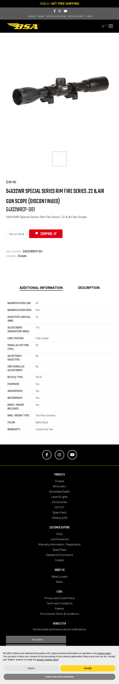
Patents (59, 608)
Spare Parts (59, 512)
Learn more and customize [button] (59, 676)
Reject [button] (31, 668)
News (41, 16)
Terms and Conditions (59, 603)
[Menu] (110, 26)
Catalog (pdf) (59, 517)
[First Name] (36, 639)
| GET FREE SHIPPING (64, 3)
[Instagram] (59, 11)
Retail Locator (56, 16)
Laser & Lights (59, 496)
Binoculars (59, 486)
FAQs (59, 534)
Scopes (22, 256)
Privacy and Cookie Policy (59, 598)
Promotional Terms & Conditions (59, 613)
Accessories (59, 502)
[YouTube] (65, 11)
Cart (89, 16)
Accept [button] (87, 668)
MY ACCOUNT (76, 16)
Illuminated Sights (59, 491)
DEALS (44, 3)
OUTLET (59, 507)
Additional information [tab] (41, 288)
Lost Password (59, 539)
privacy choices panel (47, 659)
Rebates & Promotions (59, 554)
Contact (59, 560)
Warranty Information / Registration (59, 544)
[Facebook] (55, 11)
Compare (44, 234)
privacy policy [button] (104, 653)
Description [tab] (89, 288)
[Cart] (101, 26)
